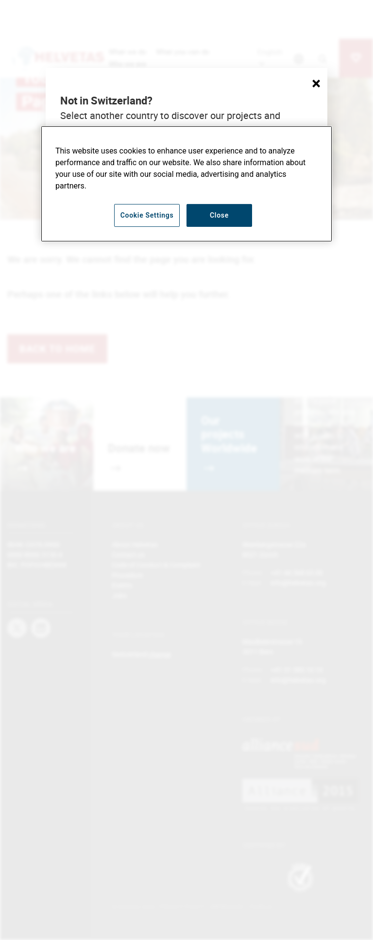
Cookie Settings (147, 215)
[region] (186, 184)
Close (219, 215)
